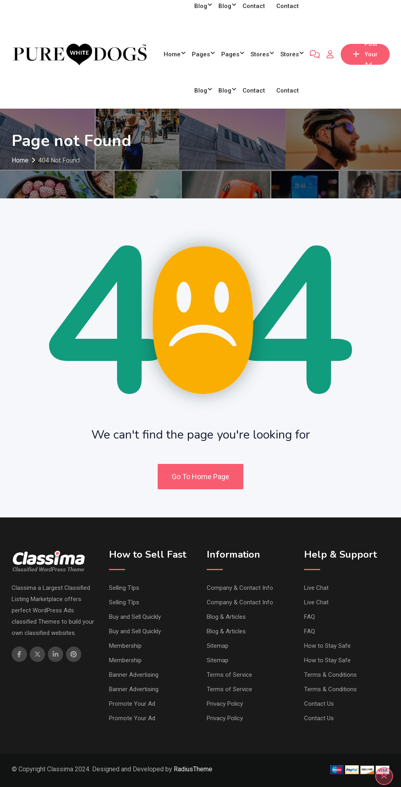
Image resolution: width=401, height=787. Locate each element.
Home (172, 54)
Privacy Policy (225, 703)
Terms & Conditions (330, 674)
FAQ (309, 616)
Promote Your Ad (132, 703)
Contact (254, 90)
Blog (200, 90)
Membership (125, 645)
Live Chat (316, 587)
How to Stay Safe (327, 645)
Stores (260, 54)
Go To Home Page (200, 476)
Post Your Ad (365, 54)
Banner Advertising (133, 674)
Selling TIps (124, 587)
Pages (201, 54)
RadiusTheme (193, 769)
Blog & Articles (226, 616)
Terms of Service (229, 674)
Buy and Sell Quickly (135, 616)
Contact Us (319, 703)
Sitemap (217, 645)
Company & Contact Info (240, 587)
